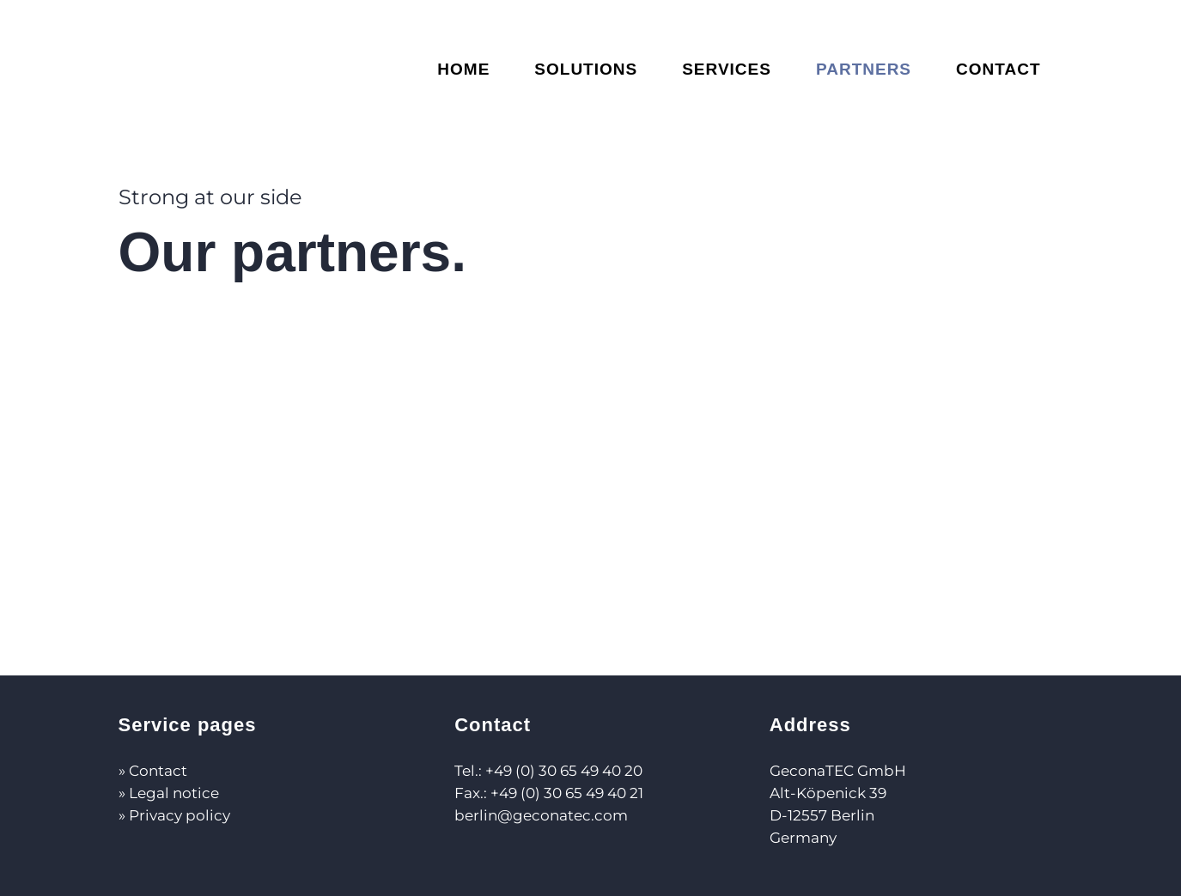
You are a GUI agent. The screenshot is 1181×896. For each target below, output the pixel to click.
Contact (158, 770)
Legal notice (174, 793)
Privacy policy (179, 815)
